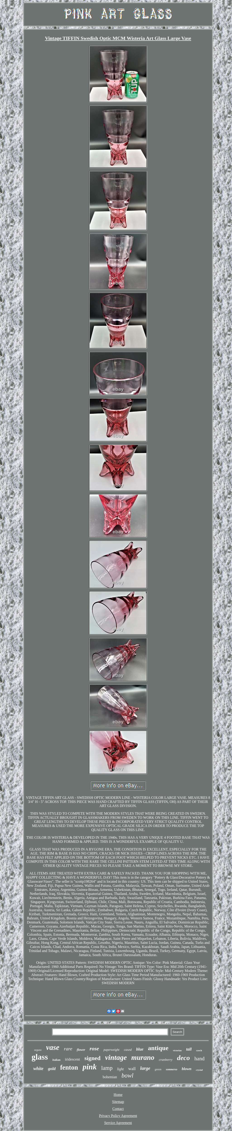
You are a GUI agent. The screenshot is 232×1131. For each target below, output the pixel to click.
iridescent (72, 1059)
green (158, 1069)
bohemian (110, 1077)
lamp (107, 1068)
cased (128, 1049)
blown (186, 1069)
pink (89, 1067)
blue (139, 1049)
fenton (69, 1067)
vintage (116, 1057)
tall (189, 1049)
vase (52, 1047)
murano (143, 1057)
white (38, 1068)
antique (158, 1047)
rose (94, 1048)
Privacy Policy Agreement (118, 1116)
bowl (127, 1075)
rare (68, 1048)
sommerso (171, 1069)
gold (52, 1068)
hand (199, 1058)
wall (132, 1068)
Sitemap (118, 1102)
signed (93, 1058)
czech (199, 1050)
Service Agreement (118, 1123)
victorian (177, 1050)
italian (56, 1059)
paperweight (111, 1049)
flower (81, 1049)
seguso (38, 1049)
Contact (118, 1109)
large (145, 1068)
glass (39, 1057)
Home (118, 1095)
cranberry (165, 1059)
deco (183, 1057)
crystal (199, 1069)
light (120, 1069)
